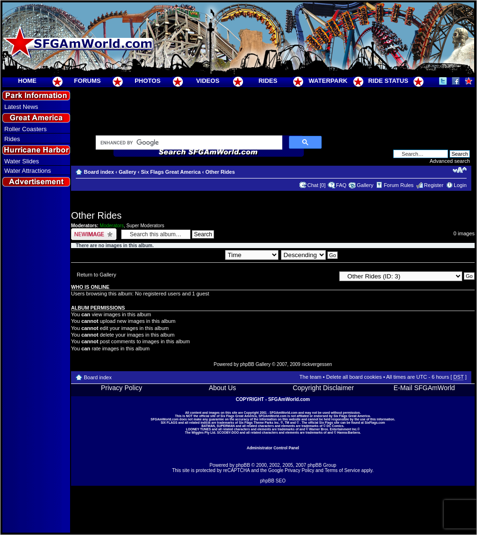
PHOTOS (148, 80)
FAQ (341, 185)
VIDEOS (207, 80)
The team (310, 377)
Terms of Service (342, 470)
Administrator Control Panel (273, 448)
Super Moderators (145, 225)
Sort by (243, 255)
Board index (99, 172)
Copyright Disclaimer (323, 388)
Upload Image (94, 234)
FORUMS (87, 80)
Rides (12, 139)
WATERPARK (328, 80)
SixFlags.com (375, 422)
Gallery (127, 172)
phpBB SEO (273, 480)
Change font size (460, 170)
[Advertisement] (36, 360)
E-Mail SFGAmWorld (424, 388)
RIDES (268, 80)
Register (433, 185)
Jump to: (325, 275)
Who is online (90, 287)
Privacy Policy (121, 388)
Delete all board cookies (353, 377)
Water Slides (21, 161)
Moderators (112, 225)
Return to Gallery (96, 274)
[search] (188, 143)
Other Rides (219, 172)
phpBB (243, 465)
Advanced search (450, 161)
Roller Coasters (25, 129)
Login (460, 185)
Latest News (21, 106)
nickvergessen (317, 364)
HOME (27, 80)
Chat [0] (316, 185)
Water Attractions (27, 170)
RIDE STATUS (388, 80)
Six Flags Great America (170, 172)
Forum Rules (399, 185)
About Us (222, 388)
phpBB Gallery (255, 364)
